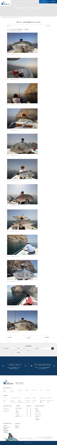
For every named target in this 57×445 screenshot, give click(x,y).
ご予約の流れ (32, 1)
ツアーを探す (24, 1)
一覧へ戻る (28, 337)
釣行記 (28, 1)
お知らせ (36, 1)
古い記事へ (10, 337)
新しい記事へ (47, 337)
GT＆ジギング (48, 25)
